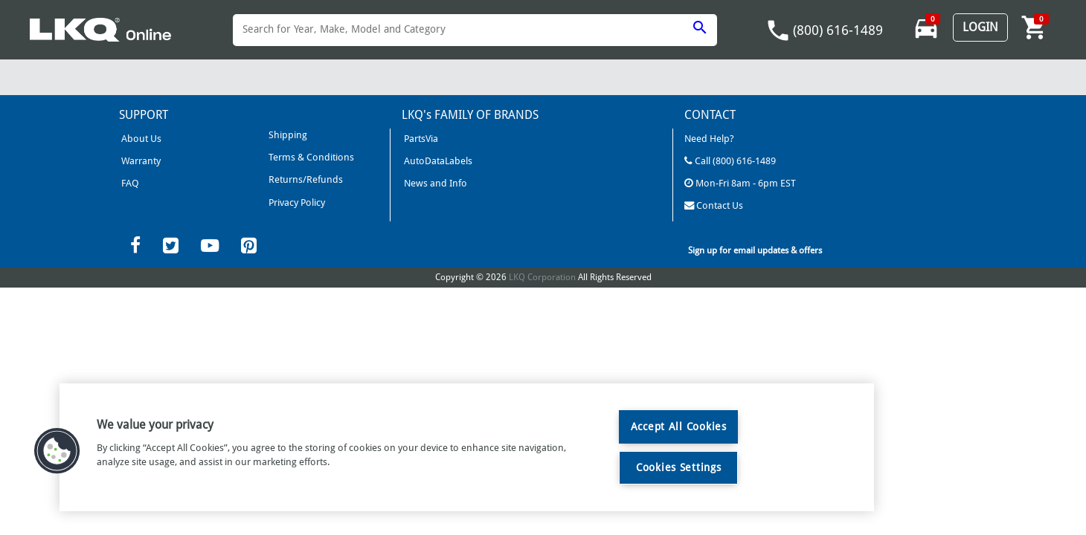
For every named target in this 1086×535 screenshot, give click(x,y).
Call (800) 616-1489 (729, 160)
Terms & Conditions (309, 157)
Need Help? (709, 138)
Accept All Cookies (679, 426)
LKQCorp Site (714, 226)
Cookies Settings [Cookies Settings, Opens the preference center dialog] (679, 467)
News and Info (434, 182)
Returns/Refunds (304, 178)
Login (980, 27)
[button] (57, 451)
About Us (140, 138)
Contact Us (713, 204)
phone (778, 30)
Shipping (286, 134)
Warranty (140, 160)
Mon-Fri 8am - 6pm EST (739, 182)
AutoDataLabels (437, 160)
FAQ (129, 182)
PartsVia (420, 138)
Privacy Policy (295, 201)
